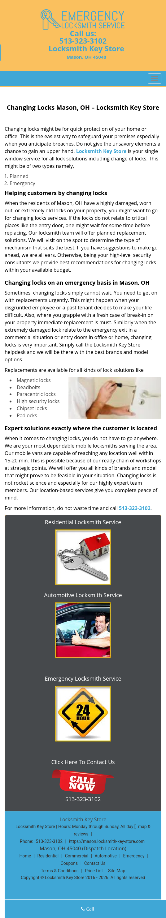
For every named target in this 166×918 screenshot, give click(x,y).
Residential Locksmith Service (83, 522)
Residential (48, 855)
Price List (94, 870)
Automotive (105, 855)
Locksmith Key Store (101, 151)
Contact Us (95, 863)
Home (25, 855)
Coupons (69, 863)
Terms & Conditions (60, 870)
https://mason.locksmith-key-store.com (107, 841)
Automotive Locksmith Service (83, 595)
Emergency (133, 855)
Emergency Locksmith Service (83, 678)
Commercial (76, 855)
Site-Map (116, 870)
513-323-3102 (83, 41)
